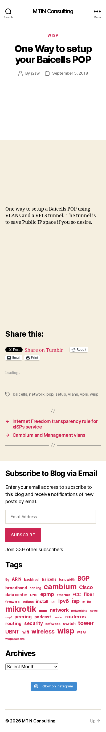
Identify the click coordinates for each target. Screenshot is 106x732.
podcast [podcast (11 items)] (42, 616)
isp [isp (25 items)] (76, 600)
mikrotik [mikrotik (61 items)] (20, 609)
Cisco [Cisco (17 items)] (86, 587)
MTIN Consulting (53, 11)
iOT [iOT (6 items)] (53, 602)
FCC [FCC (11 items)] (76, 594)
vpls (84, 394)
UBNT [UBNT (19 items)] (12, 631)
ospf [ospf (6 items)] (8, 617)
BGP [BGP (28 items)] (83, 578)
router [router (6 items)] (58, 617)
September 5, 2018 (70, 73)
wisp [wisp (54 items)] (65, 630)
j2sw (35, 73)
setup (60, 394)
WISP (52, 35)
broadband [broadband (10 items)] (16, 587)
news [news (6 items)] (93, 611)
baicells (20, 394)
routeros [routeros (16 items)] (75, 616)
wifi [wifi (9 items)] (25, 632)
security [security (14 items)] (33, 623)
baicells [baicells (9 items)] (49, 579)
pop (49, 394)
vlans (73, 394)
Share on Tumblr (44, 349)
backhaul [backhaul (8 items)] (31, 579)
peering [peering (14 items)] (23, 616)
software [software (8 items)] (52, 624)
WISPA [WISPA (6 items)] (82, 632)
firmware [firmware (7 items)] (12, 602)
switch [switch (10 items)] (69, 623)
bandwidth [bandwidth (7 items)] (67, 579)
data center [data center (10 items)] (16, 594)
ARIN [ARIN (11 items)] (16, 579)
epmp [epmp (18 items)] (47, 594)
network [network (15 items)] (59, 610)
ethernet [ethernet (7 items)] (63, 595)
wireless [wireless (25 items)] (43, 631)
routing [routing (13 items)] (13, 623)
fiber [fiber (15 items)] (89, 594)
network (36, 394)
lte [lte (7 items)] (89, 602)
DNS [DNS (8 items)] (34, 595)
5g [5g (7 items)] (7, 579)
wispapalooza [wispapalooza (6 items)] (15, 639)
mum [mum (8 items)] (43, 611)
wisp (94, 394)
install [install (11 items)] (42, 601)
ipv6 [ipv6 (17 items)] (63, 601)
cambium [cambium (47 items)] (60, 586)
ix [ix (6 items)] (83, 602)
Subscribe (23, 534)
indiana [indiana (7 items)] (28, 602)
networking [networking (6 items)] (79, 611)
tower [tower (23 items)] (86, 622)
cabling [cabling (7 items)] (35, 588)
